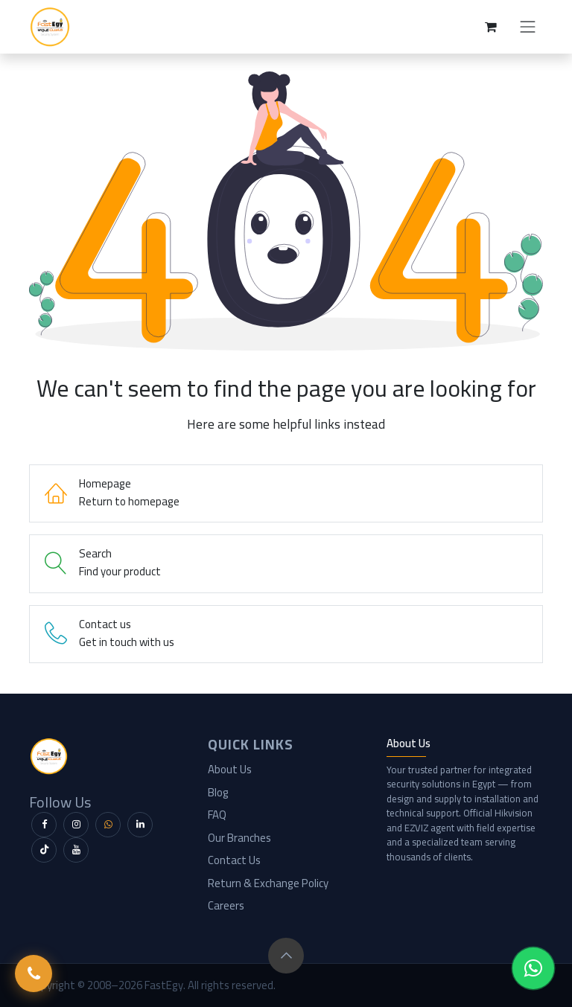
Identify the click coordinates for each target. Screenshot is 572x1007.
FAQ (217, 814)
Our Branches (239, 837)
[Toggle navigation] (528, 26)
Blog (218, 792)
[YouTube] (76, 850)
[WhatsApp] (108, 824)
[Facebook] (44, 824)
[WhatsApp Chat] (533, 968)
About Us (230, 769)
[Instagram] (76, 824)
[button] (286, 956)
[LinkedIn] (140, 824)
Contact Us (234, 860)
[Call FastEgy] (33, 973)
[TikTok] (44, 850)
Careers (226, 905)
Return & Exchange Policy (268, 883)
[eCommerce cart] (490, 26)
